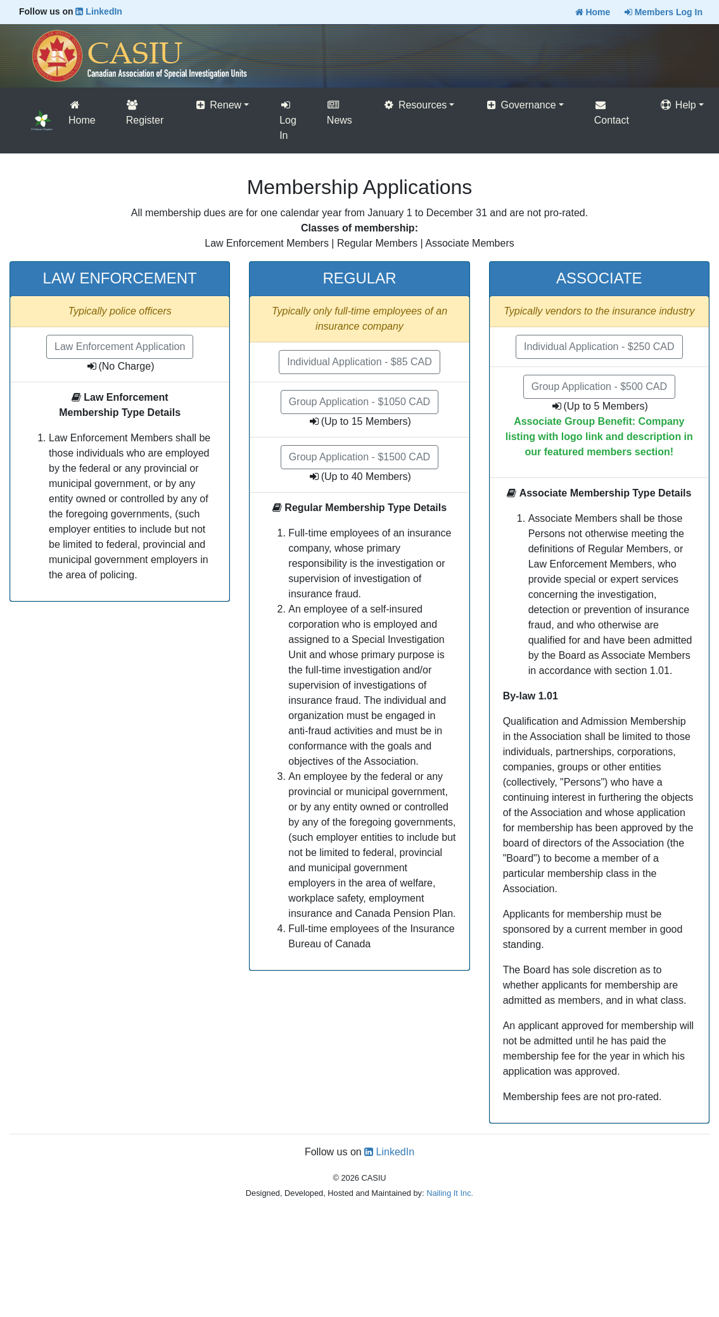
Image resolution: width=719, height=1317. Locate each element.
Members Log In (664, 12)
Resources (415, 105)
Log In (287, 120)
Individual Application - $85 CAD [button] (359, 361)
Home (593, 12)
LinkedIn (98, 11)
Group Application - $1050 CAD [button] (359, 401)
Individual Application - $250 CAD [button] (599, 346)
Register (145, 113)
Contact (611, 113)
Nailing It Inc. (449, 1193)
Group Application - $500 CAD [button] (599, 386)
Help (677, 105)
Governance (520, 105)
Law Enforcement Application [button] (119, 346)
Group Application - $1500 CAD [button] (359, 456)
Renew (217, 105)
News (339, 113)
